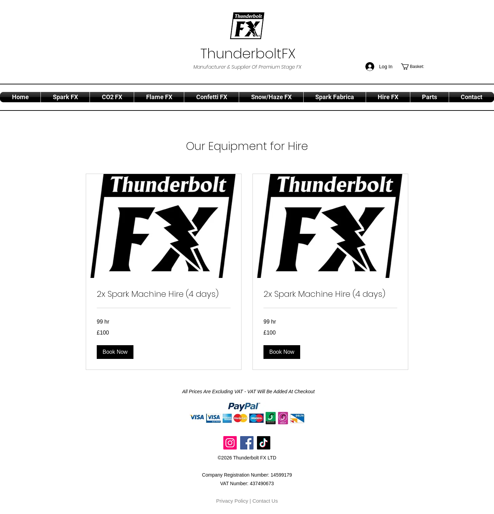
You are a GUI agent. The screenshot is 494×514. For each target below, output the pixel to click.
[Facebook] (247, 442)
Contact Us (265, 501)
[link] (164, 294)
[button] (417, 66)
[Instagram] (230, 442)
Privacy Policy (232, 501)
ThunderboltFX (247, 53)
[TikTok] (263, 442)
